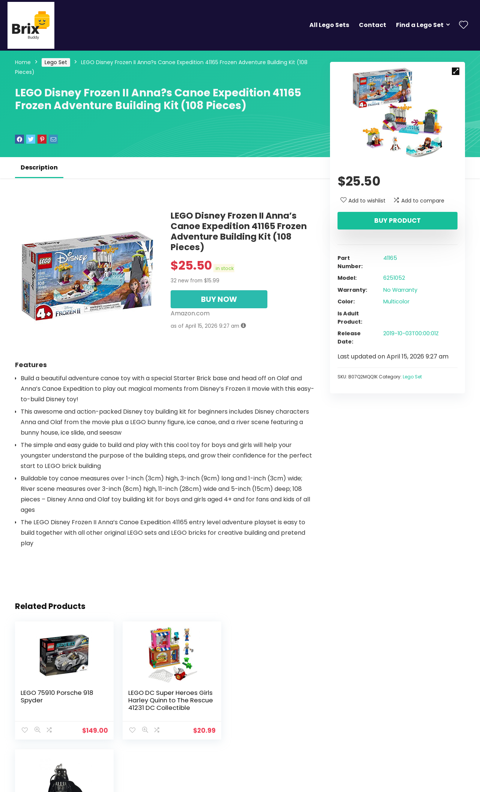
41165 (390, 258)
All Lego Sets (329, 25)
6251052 (394, 278)
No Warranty (400, 290)
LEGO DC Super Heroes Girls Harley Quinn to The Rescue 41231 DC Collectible (161, 704)
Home (23, 62)
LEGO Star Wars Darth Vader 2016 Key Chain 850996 (260, 700)
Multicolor (396, 301)
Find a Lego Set (420, 25)
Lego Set (56, 62)
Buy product (397, 220)
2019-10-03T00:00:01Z (411, 333)
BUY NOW (219, 299)
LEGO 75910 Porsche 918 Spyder (57, 696)
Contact (372, 25)
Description (39, 167)
